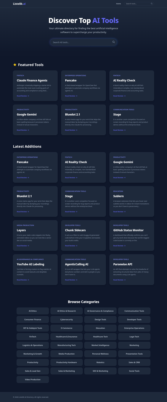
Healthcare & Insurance (66, 336)
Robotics (100, 362)
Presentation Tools (134, 354)
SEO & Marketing (100, 371)
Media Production (67, 354)
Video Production (32, 379)
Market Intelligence (100, 345)
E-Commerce (66, 328)
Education (100, 328)
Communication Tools (134, 311)
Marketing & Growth (33, 354)
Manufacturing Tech (67, 345)
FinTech (32, 336)
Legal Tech (134, 336)
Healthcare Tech (100, 336)
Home (118, 4)
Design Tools (100, 319)
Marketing (134, 345)
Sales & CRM (134, 362)
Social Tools (134, 371)
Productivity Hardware (66, 362)
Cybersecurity (66, 319)
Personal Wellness (100, 354)
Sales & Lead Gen (32, 371)
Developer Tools (134, 319)
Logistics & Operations (33, 345)
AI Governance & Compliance (100, 311)
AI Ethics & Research (66, 311)
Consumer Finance (32, 319)
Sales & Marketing (66, 371)
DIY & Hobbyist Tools (32, 328)
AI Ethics (33, 311)
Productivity (32, 362)
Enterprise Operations (134, 328)
